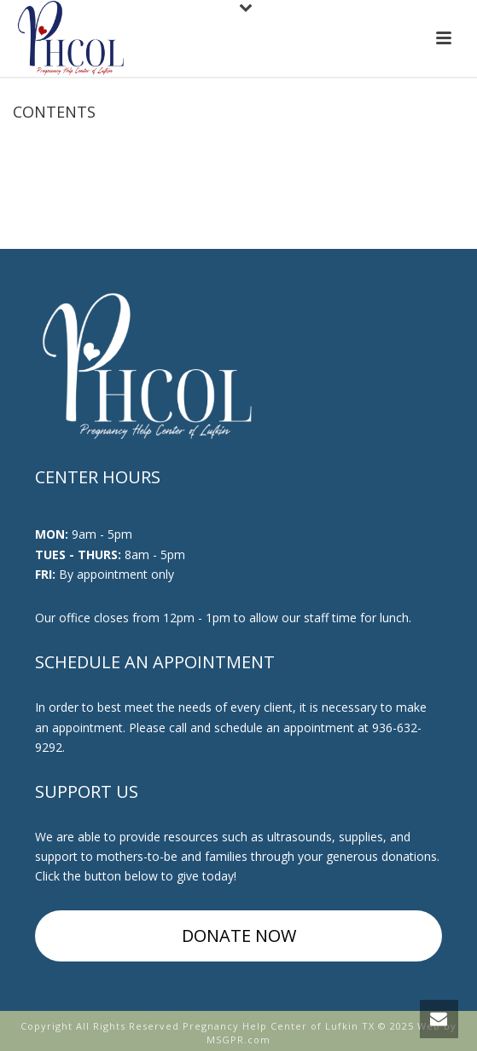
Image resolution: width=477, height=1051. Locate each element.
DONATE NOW (239, 935)
